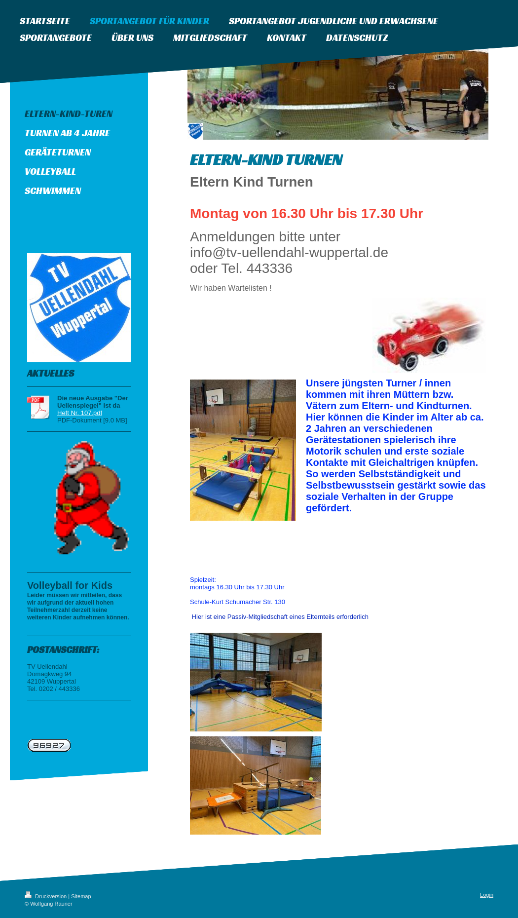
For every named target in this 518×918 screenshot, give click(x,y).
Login (486, 895)
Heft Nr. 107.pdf (79, 413)
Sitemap (81, 896)
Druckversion (46, 896)
